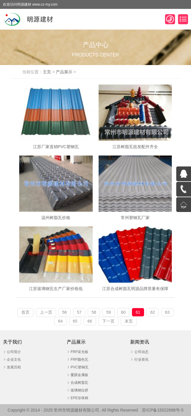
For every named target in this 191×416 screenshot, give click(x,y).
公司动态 (141, 352)
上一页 (46, 312)
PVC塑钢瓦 (80, 367)
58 (94, 312)
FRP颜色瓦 (79, 359)
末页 (129, 321)
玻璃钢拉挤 (79, 390)
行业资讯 (141, 359)
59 (108, 312)
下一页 (108, 321)
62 (152, 312)
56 (64, 312)
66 (89, 321)
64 (60, 321)
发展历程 (14, 367)
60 (123, 312)
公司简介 (14, 352)
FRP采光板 (79, 352)
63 (167, 312)
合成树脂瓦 (79, 383)
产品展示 (64, 71)
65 (75, 321)
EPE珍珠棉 (79, 398)
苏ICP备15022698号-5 (162, 410)
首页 (25, 312)
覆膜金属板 (79, 375)
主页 (47, 71)
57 (79, 312)
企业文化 (14, 359)
